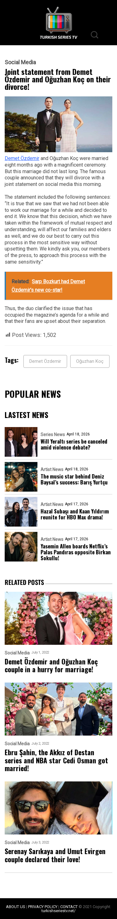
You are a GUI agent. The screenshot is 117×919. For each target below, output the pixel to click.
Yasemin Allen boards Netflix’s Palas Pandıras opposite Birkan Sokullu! (76, 552)
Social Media (20, 62)
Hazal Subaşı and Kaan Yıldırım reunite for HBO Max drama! (75, 514)
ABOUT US (15, 907)
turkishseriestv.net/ (58, 911)
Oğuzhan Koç (90, 361)
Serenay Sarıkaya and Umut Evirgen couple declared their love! (55, 855)
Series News (53, 434)
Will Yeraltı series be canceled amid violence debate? (74, 444)
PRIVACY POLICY (42, 907)
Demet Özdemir (22, 158)
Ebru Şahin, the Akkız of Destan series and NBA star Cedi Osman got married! (56, 760)
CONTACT (69, 907)
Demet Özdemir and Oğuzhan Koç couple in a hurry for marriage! (51, 665)
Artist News (52, 469)
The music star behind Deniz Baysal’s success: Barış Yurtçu (74, 479)
